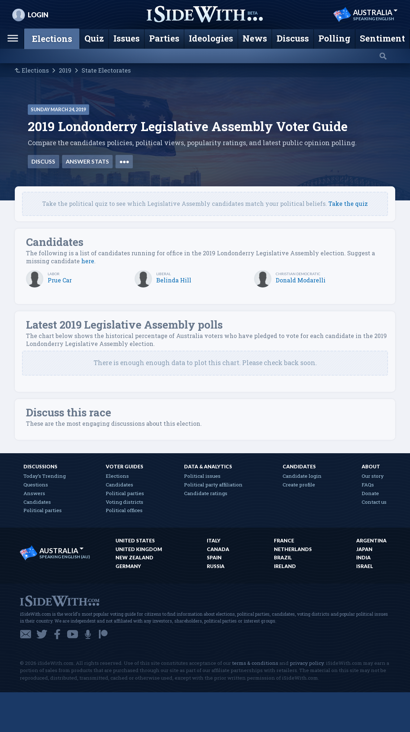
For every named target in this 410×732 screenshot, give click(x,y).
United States (135, 540)
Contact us (374, 502)
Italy (214, 540)
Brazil (283, 557)
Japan (364, 549)
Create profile (299, 484)
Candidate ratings (205, 493)
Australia (375, 12)
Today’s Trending (44, 476)
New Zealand (134, 557)
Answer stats (87, 161)
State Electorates (106, 70)
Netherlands (293, 549)
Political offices (124, 510)
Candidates (37, 502)
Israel (364, 566)
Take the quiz (348, 203)
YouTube (72, 634)
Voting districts (124, 502)
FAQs (368, 484)
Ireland (285, 566)
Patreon (103, 634)
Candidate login (302, 476)
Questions (35, 484)
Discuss (43, 161)
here (87, 261)
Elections (35, 70)
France (284, 540)
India (363, 557)
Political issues (202, 476)
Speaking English (373, 19)
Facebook (57, 634)
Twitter (42, 634)
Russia (215, 566)
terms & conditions (255, 663)
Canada (218, 549)
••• (124, 161)
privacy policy (307, 663)
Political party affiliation (213, 484)
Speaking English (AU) (64, 557)
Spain (214, 557)
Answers (34, 493)
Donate (370, 493)
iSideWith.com (59, 600)
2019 (65, 70)
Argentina (371, 540)
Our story (373, 476)
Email (25, 634)
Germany (128, 566)
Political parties (42, 510)
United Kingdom (138, 549)
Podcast (88, 634)
